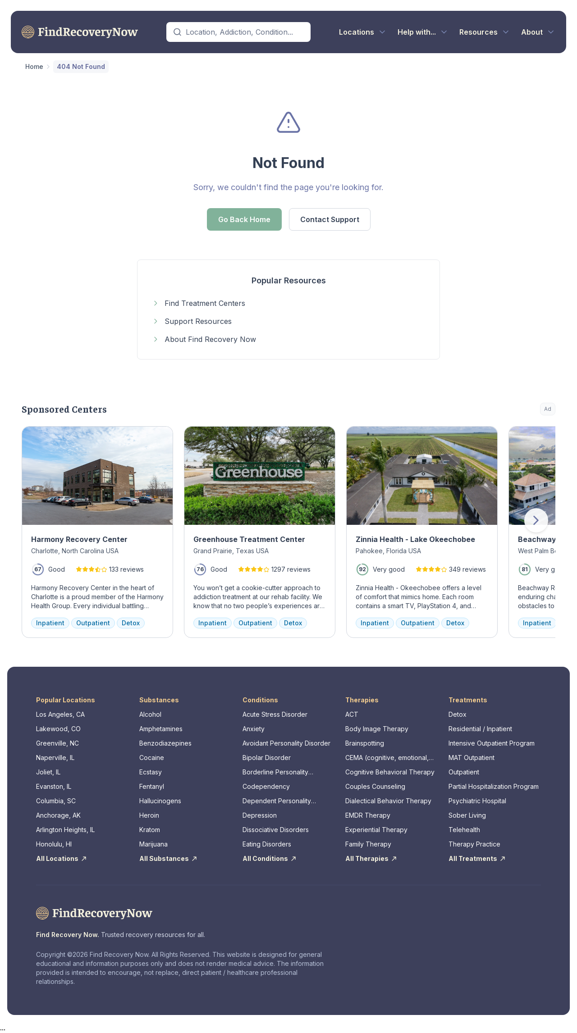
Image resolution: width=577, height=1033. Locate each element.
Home (34, 66)
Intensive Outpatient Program (492, 743)
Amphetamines (161, 729)
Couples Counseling (375, 786)
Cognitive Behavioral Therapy (390, 772)
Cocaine (151, 757)
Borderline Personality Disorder (275, 772)
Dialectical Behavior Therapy (388, 801)
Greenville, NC (57, 743)
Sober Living (467, 815)
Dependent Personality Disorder (277, 801)
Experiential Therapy (376, 829)
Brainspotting (364, 743)
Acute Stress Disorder (275, 714)
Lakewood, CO (58, 729)
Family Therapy (368, 844)
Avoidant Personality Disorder (286, 743)
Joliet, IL (48, 772)
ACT (351, 714)
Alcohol (150, 714)
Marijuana (153, 844)
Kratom (149, 829)
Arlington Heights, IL (65, 829)
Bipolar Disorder (267, 757)
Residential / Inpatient (480, 729)
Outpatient (464, 772)
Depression (260, 815)
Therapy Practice (474, 844)
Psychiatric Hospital (477, 801)
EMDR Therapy (367, 815)
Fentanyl (151, 786)
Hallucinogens (160, 801)
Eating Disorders (267, 844)
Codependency (266, 786)
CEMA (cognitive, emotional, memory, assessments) (387, 758)
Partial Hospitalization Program (494, 786)
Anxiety (254, 729)
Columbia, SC (56, 801)
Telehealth (464, 829)
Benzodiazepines (165, 743)
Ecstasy (150, 772)
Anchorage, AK (58, 815)
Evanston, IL (53, 786)
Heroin (149, 815)
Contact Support (329, 219)
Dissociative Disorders (276, 829)
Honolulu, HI (54, 844)
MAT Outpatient (472, 757)
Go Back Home (244, 219)
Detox (458, 714)
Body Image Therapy (376, 729)
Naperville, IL (55, 757)
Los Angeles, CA (60, 714)
